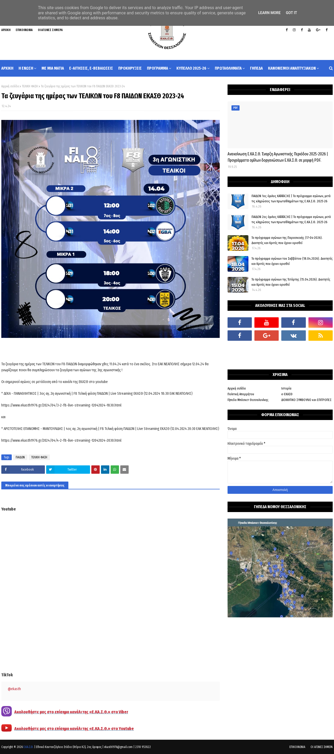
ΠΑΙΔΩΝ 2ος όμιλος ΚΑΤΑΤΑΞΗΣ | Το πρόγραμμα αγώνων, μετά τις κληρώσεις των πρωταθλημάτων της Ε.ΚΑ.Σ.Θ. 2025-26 (291, 219)
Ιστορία (286, 388)
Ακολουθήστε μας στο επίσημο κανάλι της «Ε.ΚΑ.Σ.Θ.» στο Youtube (74, 728)
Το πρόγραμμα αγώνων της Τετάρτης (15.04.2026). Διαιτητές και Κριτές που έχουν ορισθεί (291, 282)
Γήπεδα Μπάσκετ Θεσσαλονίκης (248, 400)
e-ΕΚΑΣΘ (287, 394)
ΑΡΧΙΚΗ (5, 30)
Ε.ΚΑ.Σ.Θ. (28, 747)
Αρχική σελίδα (10, 86)
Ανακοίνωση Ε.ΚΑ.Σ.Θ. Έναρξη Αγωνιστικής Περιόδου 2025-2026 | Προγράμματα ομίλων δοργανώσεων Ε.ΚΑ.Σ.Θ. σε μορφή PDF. (278, 157)
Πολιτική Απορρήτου (241, 394)
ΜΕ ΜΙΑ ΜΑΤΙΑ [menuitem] (52, 68)
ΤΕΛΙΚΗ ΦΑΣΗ (30, 86)
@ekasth (14, 689)
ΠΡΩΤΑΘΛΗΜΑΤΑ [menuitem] (228, 68)
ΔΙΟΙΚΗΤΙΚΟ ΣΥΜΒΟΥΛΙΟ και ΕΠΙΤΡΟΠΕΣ (306, 400)
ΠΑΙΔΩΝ (20, 457)
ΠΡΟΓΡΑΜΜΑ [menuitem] (157, 68)
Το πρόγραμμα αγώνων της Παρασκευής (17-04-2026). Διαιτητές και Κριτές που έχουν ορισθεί (287, 240)
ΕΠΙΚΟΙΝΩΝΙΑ (24, 30)
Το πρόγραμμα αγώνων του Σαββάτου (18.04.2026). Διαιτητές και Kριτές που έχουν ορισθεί (292, 261)
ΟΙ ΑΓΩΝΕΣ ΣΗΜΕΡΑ (50, 30)
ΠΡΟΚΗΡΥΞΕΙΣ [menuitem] (130, 68)
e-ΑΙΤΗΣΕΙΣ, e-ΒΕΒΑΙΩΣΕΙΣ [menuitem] (91, 68)
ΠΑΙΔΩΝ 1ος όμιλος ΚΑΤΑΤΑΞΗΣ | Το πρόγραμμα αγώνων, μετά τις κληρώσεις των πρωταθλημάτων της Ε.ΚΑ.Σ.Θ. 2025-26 (291, 198)
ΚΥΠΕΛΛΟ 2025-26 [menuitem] (191, 68)
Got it (291, 13)
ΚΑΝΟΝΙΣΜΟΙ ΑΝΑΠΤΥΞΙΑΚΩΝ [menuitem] (292, 68)
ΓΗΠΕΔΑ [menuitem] (256, 68)
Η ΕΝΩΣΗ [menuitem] (26, 68)
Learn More (269, 13)
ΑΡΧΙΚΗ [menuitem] (7, 68)
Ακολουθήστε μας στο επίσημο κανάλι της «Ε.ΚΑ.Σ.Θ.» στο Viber (71, 712)
